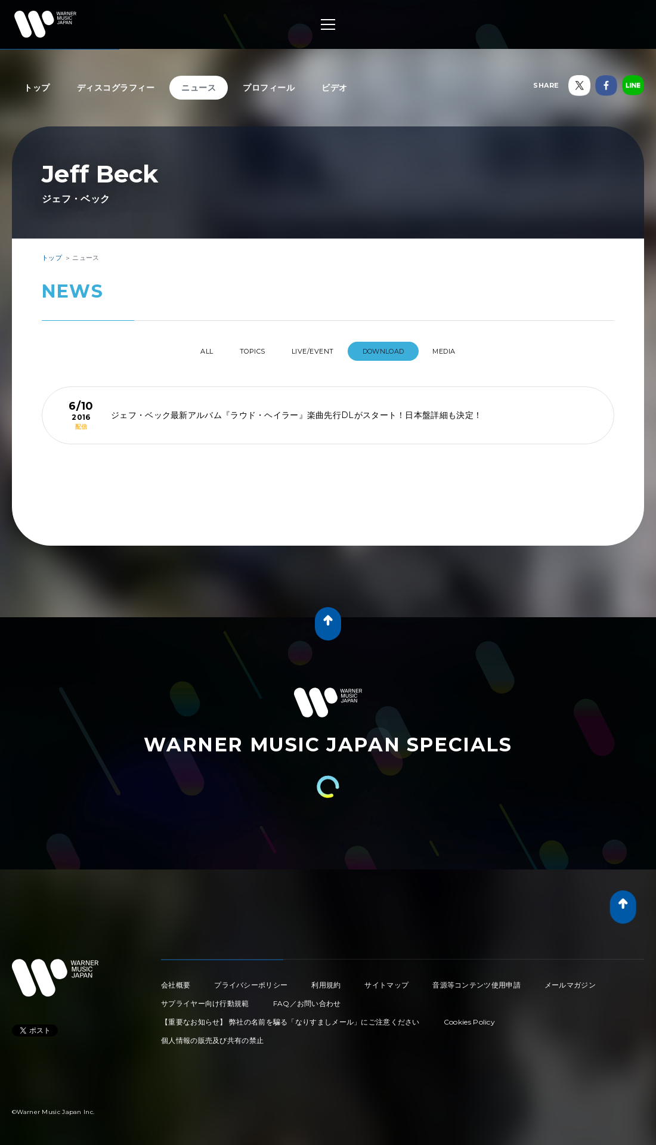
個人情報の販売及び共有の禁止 (212, 1035)
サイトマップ (386, 980)
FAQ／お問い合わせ (307, 998)
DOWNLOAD (396, 351)
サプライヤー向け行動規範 (205, 998)
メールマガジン (570, 980)
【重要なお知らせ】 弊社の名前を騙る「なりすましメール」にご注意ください (290, 1017)
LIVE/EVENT (314, 351)
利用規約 (326, 980)
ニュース (198, 87)
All (184, 351)
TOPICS (242, 351)
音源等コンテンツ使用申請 (476, 980)
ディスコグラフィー (116, 87)
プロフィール (269, 87)
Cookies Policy (469, 1017)
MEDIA (467, 351)
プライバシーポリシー (250, 980)
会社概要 (175, 980)
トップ (37, 87)
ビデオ (334, 87)
